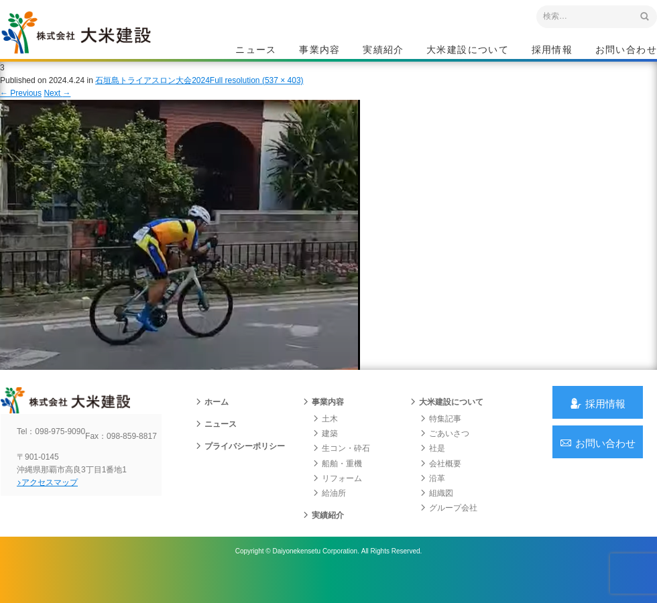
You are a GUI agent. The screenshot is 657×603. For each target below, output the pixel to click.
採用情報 (552, 51)
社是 (431, 469)
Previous (21, 106)
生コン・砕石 (340, 469)
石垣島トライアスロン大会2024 (152, 93)
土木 (324, 439)
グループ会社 (448, 528)
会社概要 (440, 483)
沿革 (431, 499)
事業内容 (320, 51)
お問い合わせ (626, 51)
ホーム (211, 422)
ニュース (256, 51)
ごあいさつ (444, 454)
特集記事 (440, 439)
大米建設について (467, 51)
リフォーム (336, 499)
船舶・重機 (336, 483)
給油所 (328, 514)
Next (57, 106)
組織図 (436, 514)
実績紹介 (383, 51)
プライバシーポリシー (239, 467)
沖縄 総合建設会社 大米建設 (93, 44)
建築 (324, 454)
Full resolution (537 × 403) (257, 93)
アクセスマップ (57, 514)
